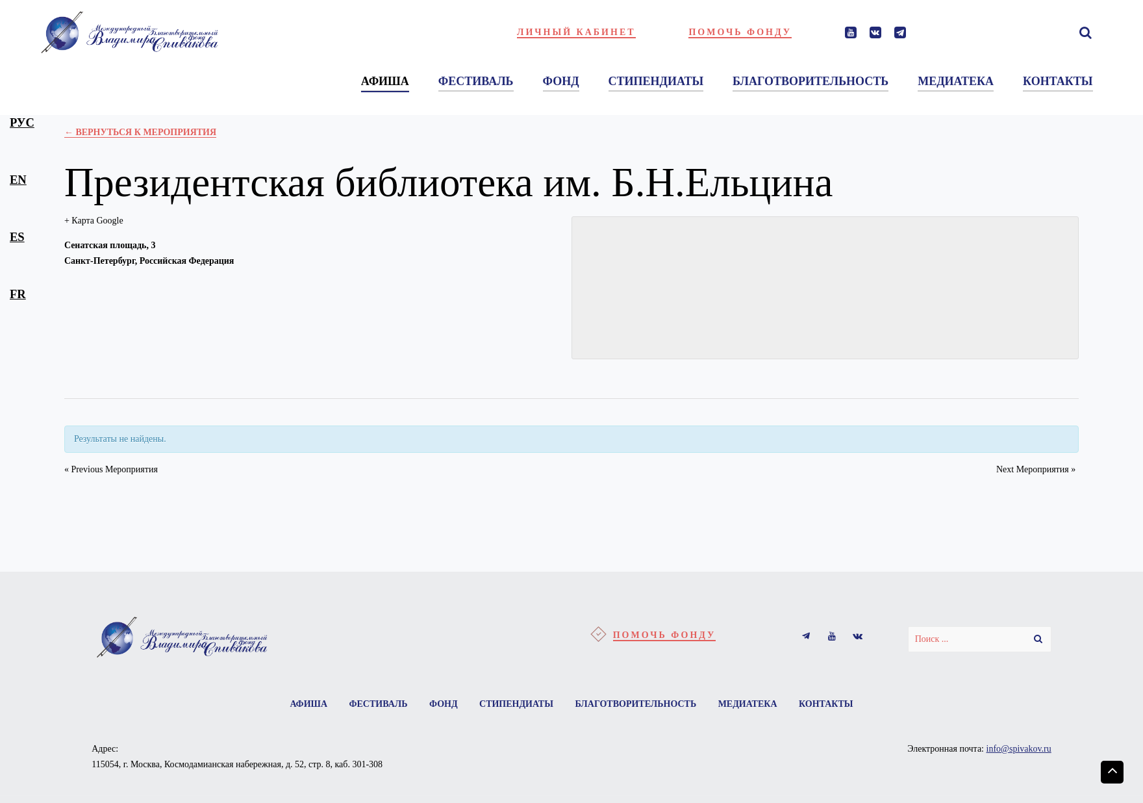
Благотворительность (635, 704)
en (18, 179)
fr (18, 294)
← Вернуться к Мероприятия (140, 132)
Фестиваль (378, 704)
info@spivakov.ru (1018, 749)
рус (22, 122)
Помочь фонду (740, 32)
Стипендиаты (516, 704)
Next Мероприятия (1035, 469)
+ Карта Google (93, 220)
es (17, 237)
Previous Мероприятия (111, 469)
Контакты (826, 704)
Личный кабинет (576, 32)
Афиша (308, 704)
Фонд (443, 704)
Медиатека (747, 704)
